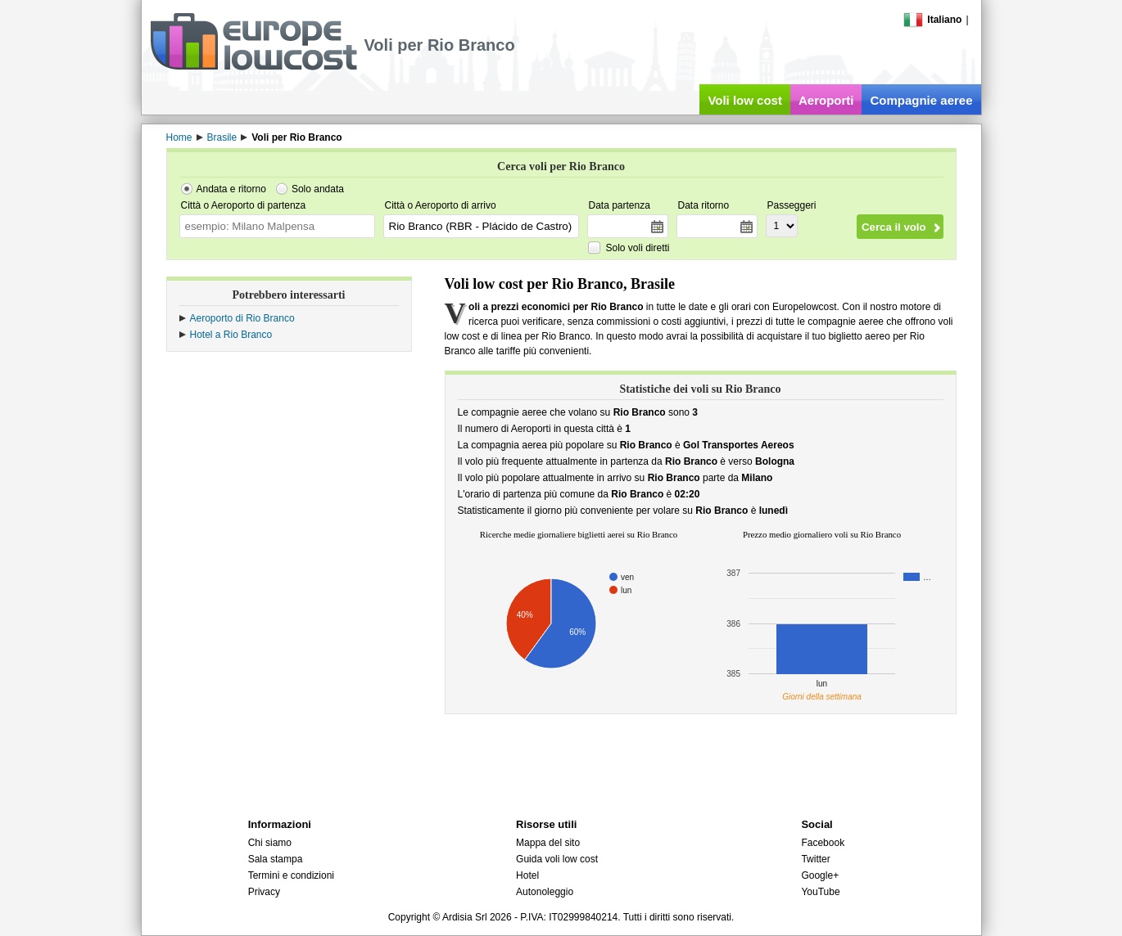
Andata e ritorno (231, 189)
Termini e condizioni (291, 875)
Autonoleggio (544, 892)
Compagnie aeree (921, 100)
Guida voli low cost (557, 859)
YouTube (820, 892)
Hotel (527, 875)
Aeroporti (826, 100)
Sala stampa (275, 859)
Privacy (264, 892)
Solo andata (318, 189)
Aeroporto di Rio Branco (242, 318)
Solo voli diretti (638, 248)
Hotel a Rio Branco (231, 334)
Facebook (822, 842)
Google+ (820, 875)
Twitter (815, 859)
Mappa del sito (548, 842)
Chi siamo (270, 842)
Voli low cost (745, 100)
